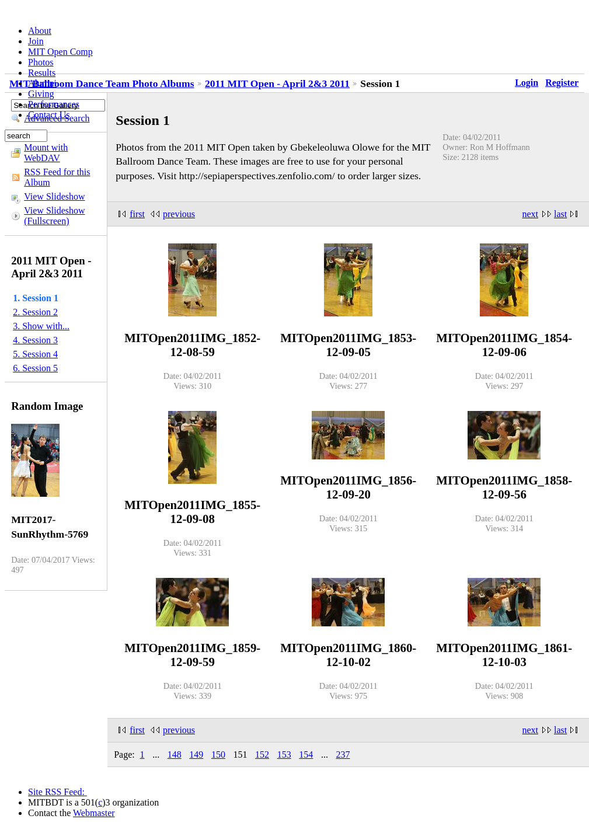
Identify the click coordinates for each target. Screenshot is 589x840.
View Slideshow (54, 196)
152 (262, 754)
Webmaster (94, 813)
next (530, 214)
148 (175, 754)
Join (36, 41)
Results (41, 73)
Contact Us (49, 115)
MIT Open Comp (60, 52)
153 (284, 754)
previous (179, 214)
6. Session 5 (35, 368)
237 (343, 754)
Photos (41, 62)
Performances (53, 104)
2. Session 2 (35, 312)
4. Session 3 (35, 340)
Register (561, 83)
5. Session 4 (35, 354)
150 (218, 754)
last (560, 214)
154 (306, 754)
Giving (41, 94)
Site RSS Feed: (57, 792)
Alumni (42, 83)
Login (526, 83)
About (39, 31)
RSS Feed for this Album (57, 177)
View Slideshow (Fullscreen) (54, 215)
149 (196, 754)
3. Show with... (41, 326)
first (137, 214)
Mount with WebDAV (46, 152)
